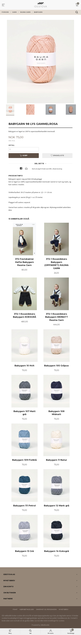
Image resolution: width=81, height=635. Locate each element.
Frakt (15, 609)
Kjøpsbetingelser (27, 609)
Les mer (37, 621)
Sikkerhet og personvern (46, 609)
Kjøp (23, 155)
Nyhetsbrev (63, 609)
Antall (11, 145)
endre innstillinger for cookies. (54, 621)
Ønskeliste (57, 155)
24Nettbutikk (44, 625)
